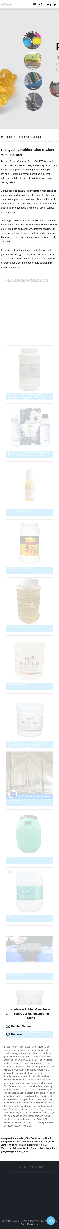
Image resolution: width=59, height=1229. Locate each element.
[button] (34, 5)
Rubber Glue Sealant (29, 137)
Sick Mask (20, 1145)
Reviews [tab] (14, 1035)
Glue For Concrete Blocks (39, 1138)
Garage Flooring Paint (17, 1151)
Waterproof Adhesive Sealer (15, 1148)
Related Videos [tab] (18, 1026)
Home (8, 137)
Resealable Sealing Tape (35, 1141)
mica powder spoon (11, 1141)
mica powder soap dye (12, 1138)
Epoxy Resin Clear (36, 1145)
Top (50, 1220)
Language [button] (50, 4)
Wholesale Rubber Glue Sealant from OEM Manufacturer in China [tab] (29, 1014)
